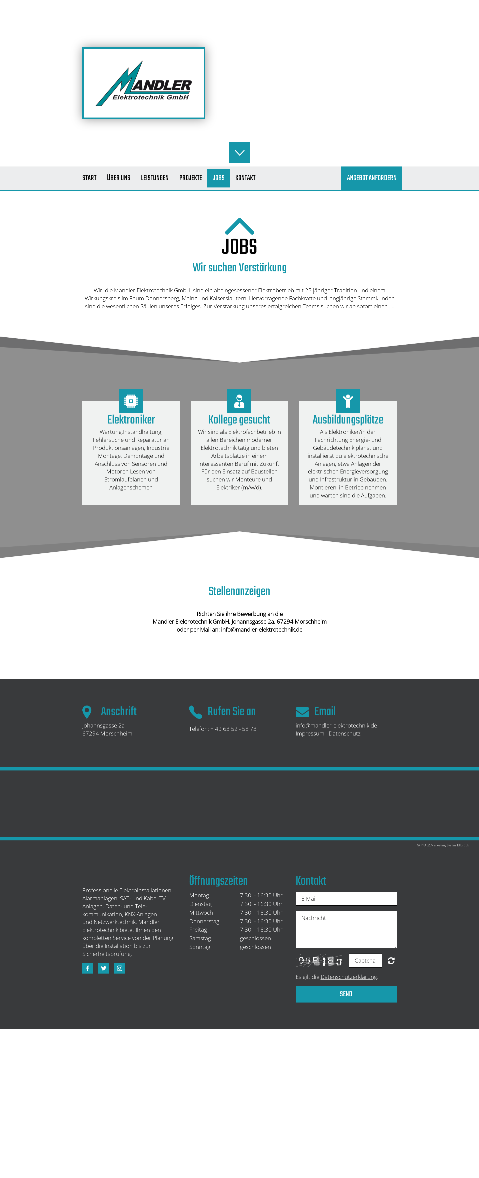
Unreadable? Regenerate (391, 961)
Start (89, 178)
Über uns (118, 178)
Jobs (219, 178)
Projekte (190, 178)
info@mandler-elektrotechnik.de (336, 725)
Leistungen (155, 178)
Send (346, 994)
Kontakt (245, 178)
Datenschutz (345, 733)
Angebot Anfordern (372, 178)
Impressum (310, 733)
